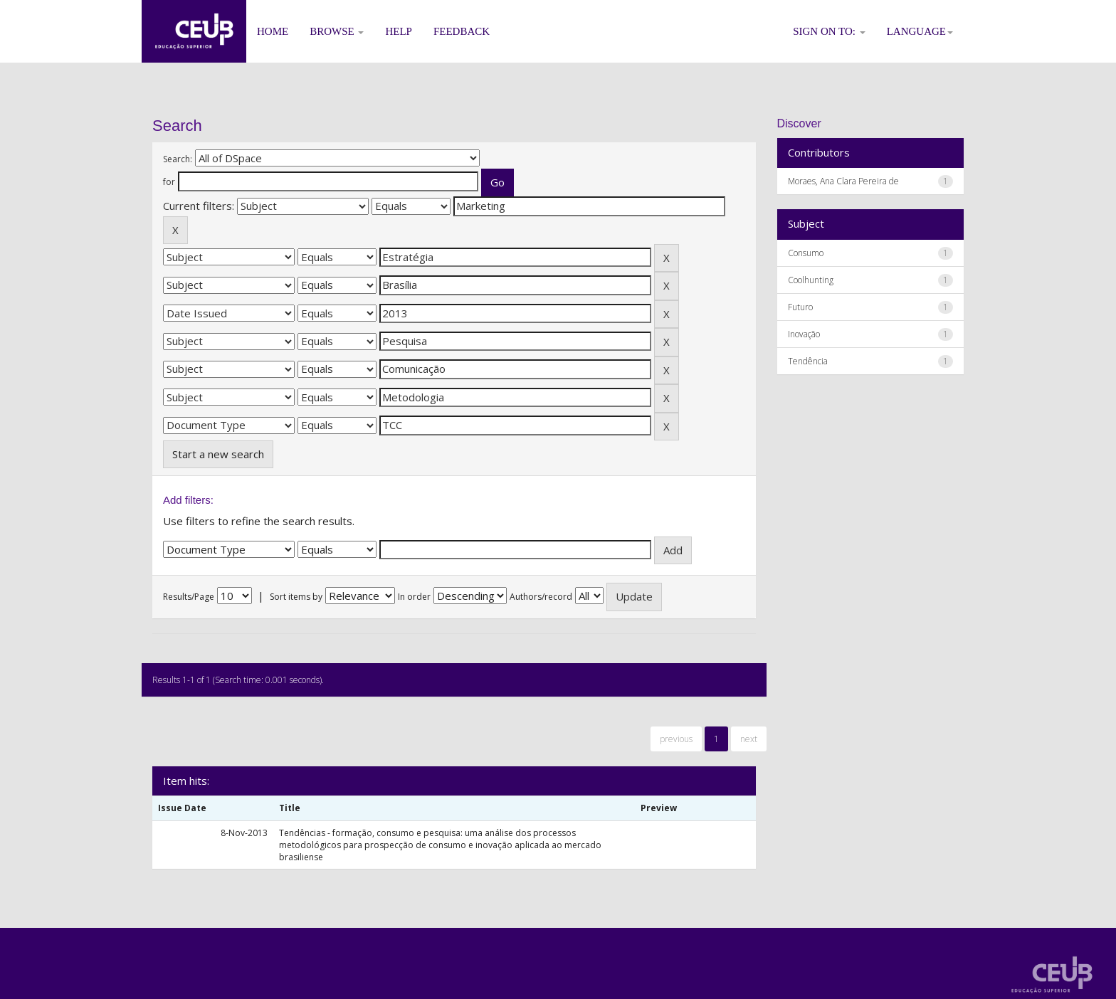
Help (398, 31)
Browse (337, 31)
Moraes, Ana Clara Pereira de (843, 181)
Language (920, 31)
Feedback (461, 31)
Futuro (800, 307)
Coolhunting (810, 280)
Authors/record (541, 597)
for (169, 182)
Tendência (808, 361)
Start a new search (218, 454)
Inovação (804, 334)
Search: (177, 159)
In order (414, 597)
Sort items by (296, 597)
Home (272, 31)
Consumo (805, 253)
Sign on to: (829, 31)
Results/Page (188, 597)
